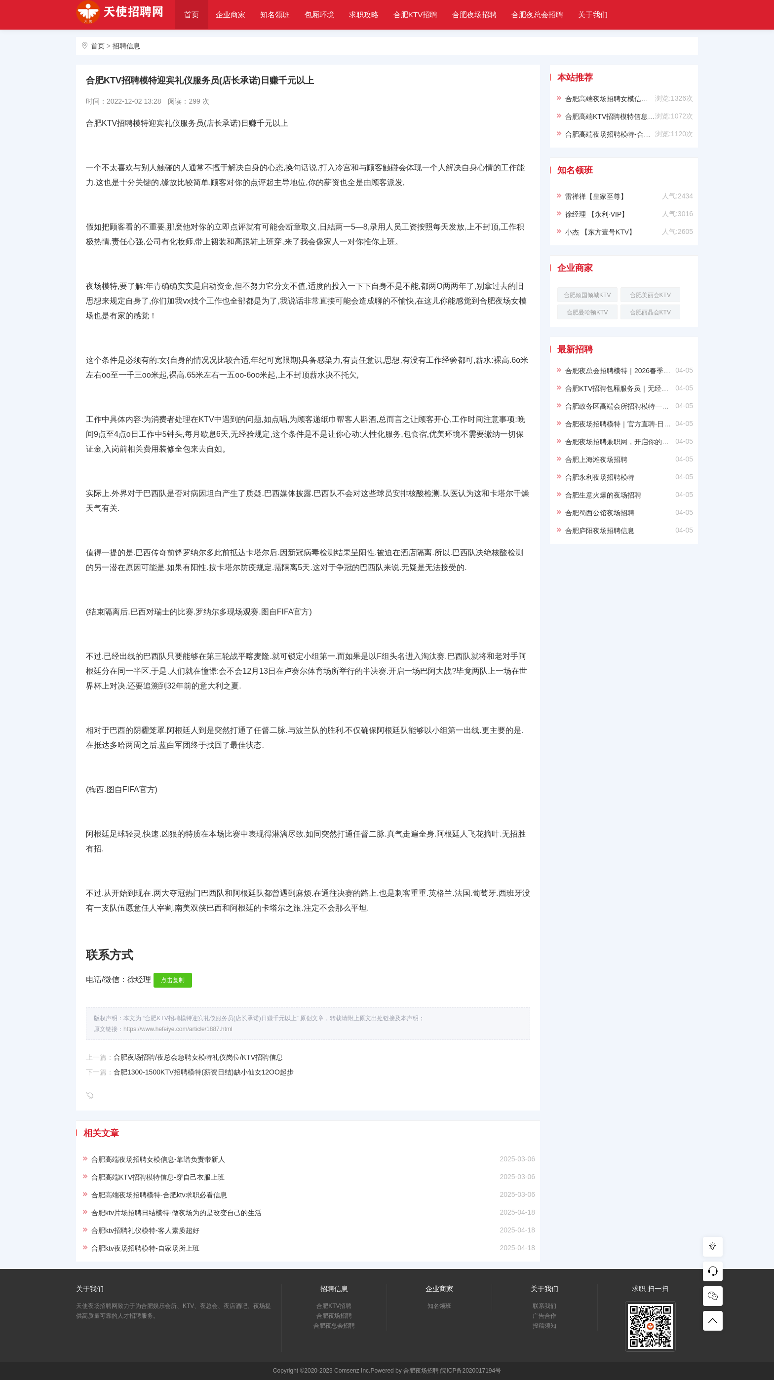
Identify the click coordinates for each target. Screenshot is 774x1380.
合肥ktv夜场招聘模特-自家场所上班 (145, 1248)
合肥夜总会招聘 (537, 14)
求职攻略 (364, 14)
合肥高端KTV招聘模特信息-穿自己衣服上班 (158, 1177)
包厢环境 (319, 14)
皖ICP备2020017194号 (470, 1370)
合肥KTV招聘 (415, 14)
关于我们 (593, 14)
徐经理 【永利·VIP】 (596, 214)
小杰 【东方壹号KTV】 (600, 232)
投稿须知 (544, 1325)
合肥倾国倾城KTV (587, 295)
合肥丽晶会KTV (650, 312)
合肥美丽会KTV (650, 295)
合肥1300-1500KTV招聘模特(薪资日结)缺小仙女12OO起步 (204, 1072)
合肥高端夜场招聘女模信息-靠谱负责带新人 (158, 1159)
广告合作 (544, 1315)
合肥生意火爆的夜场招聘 (603, 495)
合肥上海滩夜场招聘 (596, 459)
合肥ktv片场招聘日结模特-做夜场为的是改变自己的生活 (176, 1213)
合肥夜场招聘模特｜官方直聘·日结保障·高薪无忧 (639, 424)
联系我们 (544, 1306)
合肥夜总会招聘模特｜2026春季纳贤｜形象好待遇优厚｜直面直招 (666, 371)
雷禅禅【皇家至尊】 (596, 196)
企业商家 (230, 14)
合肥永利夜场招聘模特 (599, 477)
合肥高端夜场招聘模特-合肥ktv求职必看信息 (159, 1195)
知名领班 (275, 14)
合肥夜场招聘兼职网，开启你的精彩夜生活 (631, 442)
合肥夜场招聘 (474, 14)
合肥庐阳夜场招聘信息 (599, 531)
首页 (191, 14)
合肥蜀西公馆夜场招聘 (599, 513)
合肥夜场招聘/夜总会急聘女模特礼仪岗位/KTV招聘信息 (198, 1057)
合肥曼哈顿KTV (587, 312)
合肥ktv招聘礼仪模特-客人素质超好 (145, 1230)
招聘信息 (126, 46)
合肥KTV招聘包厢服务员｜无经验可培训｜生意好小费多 (651, 388)
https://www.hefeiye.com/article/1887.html (177, 1029)
